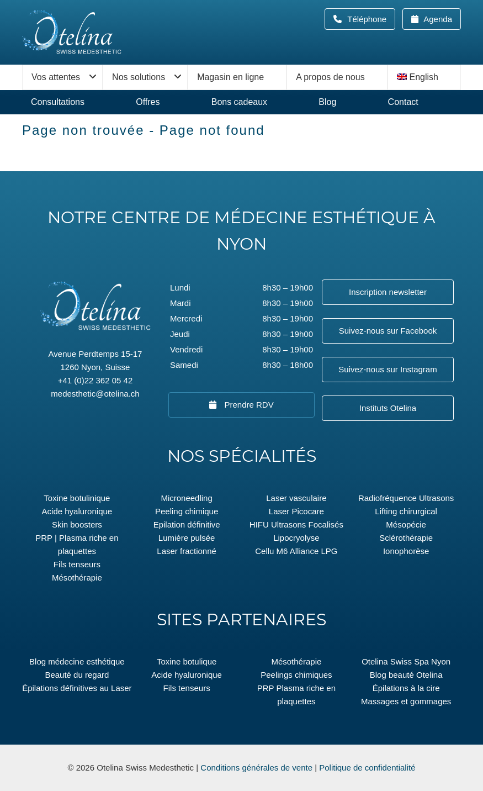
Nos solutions (138, 77)
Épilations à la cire (406, 688)
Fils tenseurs (77, 564)
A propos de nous (330, 77)
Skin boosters (77, 524)
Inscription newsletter (388, 292)
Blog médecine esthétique (77, 661)
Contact (403, 102)
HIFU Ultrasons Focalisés (296, 524)
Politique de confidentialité (367, 767)
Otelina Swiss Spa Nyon (406, 661)
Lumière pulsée (186, 537)
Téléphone (370, 19)
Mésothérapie (77, 577)
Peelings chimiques (296, 674)
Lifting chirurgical (406, 511)
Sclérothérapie (406, 537)
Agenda (437, 19)
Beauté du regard (77, 674)
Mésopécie (406, 524)
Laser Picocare (296, 511)
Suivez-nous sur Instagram (387, 369)
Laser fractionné (186, 551)
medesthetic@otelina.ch (95, 393)
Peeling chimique (186, 511)
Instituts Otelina (387, 408)
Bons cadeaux (239, 102)
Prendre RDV (247, 404)
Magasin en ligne (230, 77)
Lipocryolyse (296, 537)
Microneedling (186, 498)
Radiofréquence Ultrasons (406, 498)
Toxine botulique (186, 661)
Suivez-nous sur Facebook (388, 330)
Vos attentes (55, 77)
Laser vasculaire (296, 498)
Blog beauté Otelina (406, 674)
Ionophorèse (406, 551)
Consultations (57, 102)
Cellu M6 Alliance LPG (296, 551)
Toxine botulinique (77, 498)
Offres (148, 102)
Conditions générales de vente (256, 767)
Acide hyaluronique (77, 511)
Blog (327, 102)
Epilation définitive (186, 524)
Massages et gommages (406, 701)
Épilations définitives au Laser (76, 688)
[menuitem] (424, 77)
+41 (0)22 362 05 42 (95, 380)
